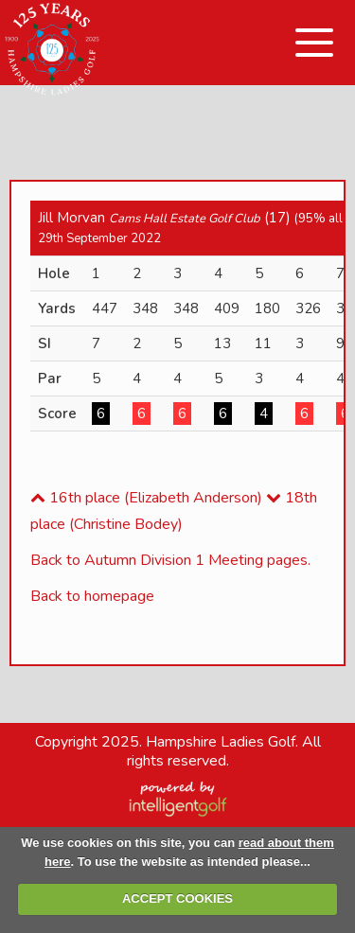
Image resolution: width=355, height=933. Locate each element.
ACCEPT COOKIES (177, 898)
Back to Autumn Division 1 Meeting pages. (170, 560)
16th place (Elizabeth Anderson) (146, 497)
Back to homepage (92, 596)
